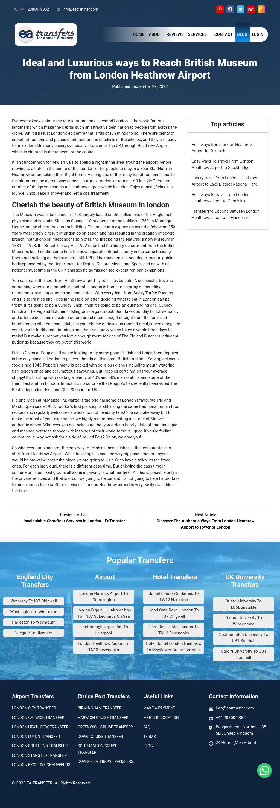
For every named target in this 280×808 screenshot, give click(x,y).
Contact (223, 34)
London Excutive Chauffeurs (41, 765)
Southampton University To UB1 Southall (243, 637)
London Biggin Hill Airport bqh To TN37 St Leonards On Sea (103, 613)
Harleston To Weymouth (34, 622)
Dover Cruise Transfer (100, 736)
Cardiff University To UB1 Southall (243, 654)
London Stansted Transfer (39, 755)
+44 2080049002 (31, 9)
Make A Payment (159, 708)
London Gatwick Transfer (38, 717)
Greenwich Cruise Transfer (105, 727)
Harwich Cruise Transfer (103, 717)
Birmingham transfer (99, 708)
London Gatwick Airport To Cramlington (103, 596)
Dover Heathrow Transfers (105, 761)
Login (258, 34)
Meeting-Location (161, 717)
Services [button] (197, 34)
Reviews (175, 34)
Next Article (206, 521)
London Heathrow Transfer (40, 727)
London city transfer (34, 708)
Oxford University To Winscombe (243, 621)
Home (139, 34)
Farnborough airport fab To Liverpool (103, 630)
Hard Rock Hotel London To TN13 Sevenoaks (174, 630)
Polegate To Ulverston (34, 632)
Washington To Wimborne (33, 611)
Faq (146, 727)
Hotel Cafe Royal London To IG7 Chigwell (173, 613)
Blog (242, 34)
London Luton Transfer (36, 736)
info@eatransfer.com (77, 9)
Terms (149, 736)
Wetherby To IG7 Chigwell (33, 601)
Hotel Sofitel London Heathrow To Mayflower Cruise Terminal (174, 646)
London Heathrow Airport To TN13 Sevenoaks (103, 646)
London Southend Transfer (40, 746)
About (155, 34)
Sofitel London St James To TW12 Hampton (174, 596)
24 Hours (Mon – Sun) (236, 742)
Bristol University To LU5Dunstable (244, 604)
